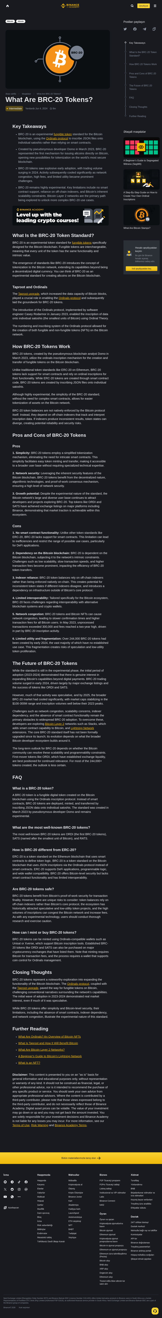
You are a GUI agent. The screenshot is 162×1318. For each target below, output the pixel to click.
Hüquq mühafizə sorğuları (142, 1255)
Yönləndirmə (136, 1184)
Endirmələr (42, 1233)
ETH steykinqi (74, 1221)
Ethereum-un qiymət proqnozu (113, 1249)
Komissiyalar (136, 1234)
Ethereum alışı (106, 1277)
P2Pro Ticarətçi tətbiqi (110, 1184)
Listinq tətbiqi (106, 1188)
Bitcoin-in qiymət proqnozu (112, 1245)
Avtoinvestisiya (75, 1217)
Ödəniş (71, 1188)
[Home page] (70, 5)
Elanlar (40, 1188)
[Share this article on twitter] (125, 29)
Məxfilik (40, 1209)
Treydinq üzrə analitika (141, 1204)
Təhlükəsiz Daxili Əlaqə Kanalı (51, 1241)
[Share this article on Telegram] (144, 29)
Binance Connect (107, 1201)
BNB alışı (104, 1265)
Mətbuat (41, 1197)
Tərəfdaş (135, 1180)
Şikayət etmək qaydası (141, 1259)
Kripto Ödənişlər (75, 1193)
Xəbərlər (41, 1193)
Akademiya (73, 1205)
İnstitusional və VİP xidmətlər (113, 1193)
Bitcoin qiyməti (106, 1230)
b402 (102, 1205)
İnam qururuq (43, 1213)
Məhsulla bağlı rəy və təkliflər (144, 1230)
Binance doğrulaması (140, 1242)
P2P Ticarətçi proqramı (110, 1180)
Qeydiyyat (143, 6)
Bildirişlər (41, 1229)
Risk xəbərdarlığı (44, 1225)
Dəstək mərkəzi (138, 1226)
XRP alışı (104, 1269)
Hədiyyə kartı (74, 1209)
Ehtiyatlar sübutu (138, 1208)
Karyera (40, 1184)
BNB (133, 1188)
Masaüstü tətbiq (44, 1237)
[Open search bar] (131, 5)
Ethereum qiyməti (107, 1234)
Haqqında (41, 1180)
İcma (39, 1221)
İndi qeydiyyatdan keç (141, 268)
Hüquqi (40, 1201)
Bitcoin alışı (105, 1260)
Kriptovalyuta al (75, 1184)
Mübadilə (72, 1180)
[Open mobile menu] (155, 5)
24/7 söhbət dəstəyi (140, 1222)
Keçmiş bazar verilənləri (141, 1199)
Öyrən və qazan (107, 1219)
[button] (155, 6)
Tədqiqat (72, 1233)
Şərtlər (40, 1205)
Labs (102, 1197)
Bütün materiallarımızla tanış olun (80, 1158)
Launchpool (73, 1213)
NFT (70, 1225)
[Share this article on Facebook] (135, 29)
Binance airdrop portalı (141, 1251)
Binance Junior (75, 1197)
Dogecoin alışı (106, 1273)
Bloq (39, 1217)
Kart (70, 1201)
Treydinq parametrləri (140, 1247)
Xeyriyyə (72, 1237)
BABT (71, 1229)
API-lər (134, 1238)
